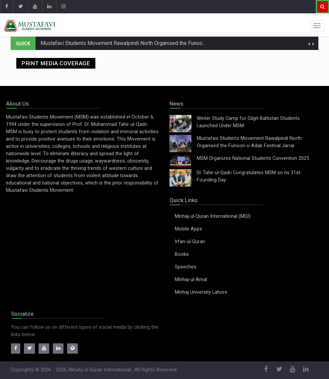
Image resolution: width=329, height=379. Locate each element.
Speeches (185, 267)
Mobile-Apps (188, 229)
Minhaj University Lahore (201, 292)
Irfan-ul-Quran (190, 241)
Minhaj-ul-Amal (191, 279)
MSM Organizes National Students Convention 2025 (253, 158)
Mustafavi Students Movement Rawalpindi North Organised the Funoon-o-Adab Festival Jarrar (150, 43)
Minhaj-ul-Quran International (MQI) (213, 216)
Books (182, 254)
